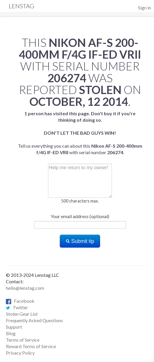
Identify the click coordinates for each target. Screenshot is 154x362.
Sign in (144, 7)
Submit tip (80, 241)
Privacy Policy (20, 353)
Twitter (17, 307)
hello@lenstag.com (25, 288)
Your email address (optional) (80, 216)
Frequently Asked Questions (34, 320)
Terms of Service (22, 340)
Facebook (20, 301)
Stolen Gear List (22, 314)
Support (14, 327)
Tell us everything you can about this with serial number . (80, 133)
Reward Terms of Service (31, 346)
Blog (11, 333)
